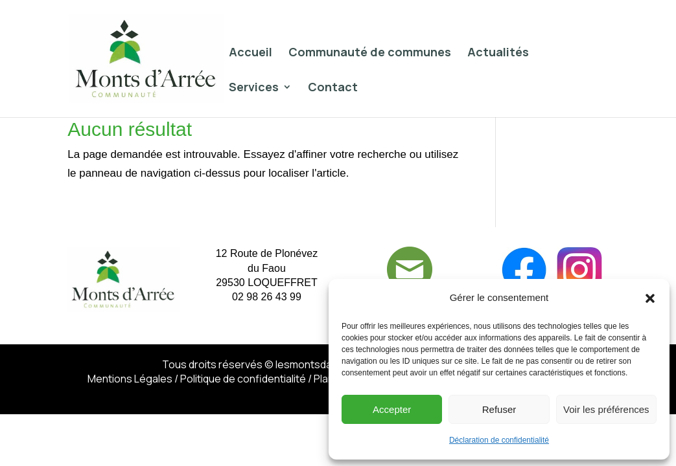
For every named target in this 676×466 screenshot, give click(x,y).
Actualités (498, 53)
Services (254, 88)
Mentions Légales (129, 379)
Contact (333, 88)
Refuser (499, 409)
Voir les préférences (606, 409)
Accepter (392, 409)
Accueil (250, 53)
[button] (650, 298)
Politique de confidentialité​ (243, 379)
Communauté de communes (369, 53)
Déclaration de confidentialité (499, 440)
